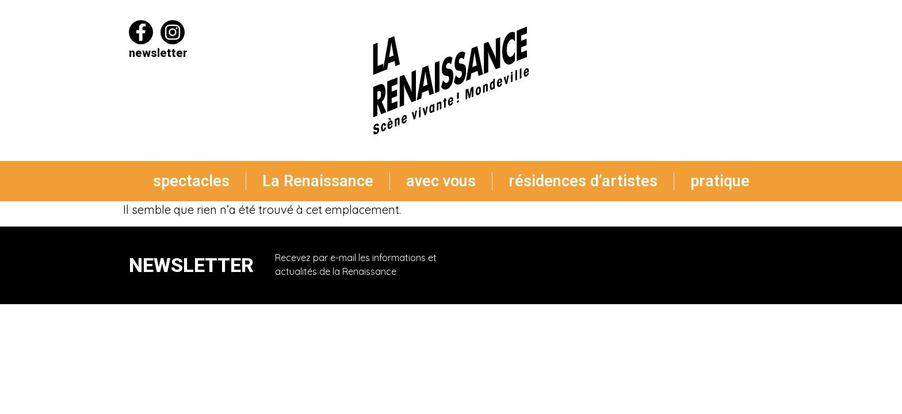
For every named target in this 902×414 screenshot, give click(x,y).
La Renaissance (317, 181)
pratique (720, 181)
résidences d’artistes (583, 181)
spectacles (191, 181)
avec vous (441, 181)
